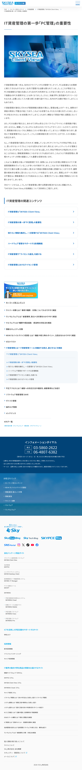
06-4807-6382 (45, 451)
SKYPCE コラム (8, 678)
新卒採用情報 (8, 649)
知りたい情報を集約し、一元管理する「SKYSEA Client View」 (34, 232)
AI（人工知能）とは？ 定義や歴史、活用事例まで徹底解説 (21, 712)
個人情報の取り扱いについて (14, 741)
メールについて (10, 756)
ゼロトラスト (11, 341)
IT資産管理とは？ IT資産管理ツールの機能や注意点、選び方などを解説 (34, 348)
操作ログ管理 (11, 407)
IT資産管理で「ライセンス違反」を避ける (25, 254)
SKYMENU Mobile (42, 606)
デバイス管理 (11, 400)
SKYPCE (41, 566)
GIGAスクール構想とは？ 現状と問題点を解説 (18, 717)
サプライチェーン (36, 426)
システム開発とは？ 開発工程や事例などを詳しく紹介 (20, 702)
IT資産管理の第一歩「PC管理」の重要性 (25, 222)
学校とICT (7, 635)
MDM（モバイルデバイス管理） (16, 487)
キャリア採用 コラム (10, 693)
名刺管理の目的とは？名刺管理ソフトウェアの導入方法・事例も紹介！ (25, 727)
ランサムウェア (18, 426)
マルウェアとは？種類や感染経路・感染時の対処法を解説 (28, 323)
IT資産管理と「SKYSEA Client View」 (24, 211)
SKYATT (41, 587)
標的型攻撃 (8, 426)
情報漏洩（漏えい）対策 (13, 492)
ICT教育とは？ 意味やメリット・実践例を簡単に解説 (20, 722)
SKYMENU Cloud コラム (11, 688)
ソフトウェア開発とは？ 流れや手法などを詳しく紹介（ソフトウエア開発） (25, 698)
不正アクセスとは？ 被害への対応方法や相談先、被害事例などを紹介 (33, 388)
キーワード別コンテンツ (15, 302)
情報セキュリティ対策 (14, 329)
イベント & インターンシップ (12, 654)
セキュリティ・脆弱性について (15, 753)
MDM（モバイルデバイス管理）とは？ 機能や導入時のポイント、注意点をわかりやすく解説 (41, 335)
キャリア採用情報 (9, 659)
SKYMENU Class (42, 613)
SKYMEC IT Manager (41, 580)
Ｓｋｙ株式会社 (43, 765)
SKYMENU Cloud (42, 599)
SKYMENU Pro (42, 619)
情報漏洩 (8, 496)
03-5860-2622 (45, 447)
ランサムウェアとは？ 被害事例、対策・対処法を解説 (20, 733)
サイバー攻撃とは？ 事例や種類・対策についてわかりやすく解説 (31, 310)
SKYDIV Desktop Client (41, 573)
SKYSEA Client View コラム (12, 683)
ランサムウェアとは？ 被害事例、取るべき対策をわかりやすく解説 (31, 316)
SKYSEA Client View (41, 559)
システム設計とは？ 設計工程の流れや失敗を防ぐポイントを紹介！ (24, 707)
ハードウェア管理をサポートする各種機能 (25, 243)
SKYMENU (7, 593)
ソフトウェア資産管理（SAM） (17, 394)
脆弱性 (27, 426)
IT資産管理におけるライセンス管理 (23, 264)
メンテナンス (11, 413)
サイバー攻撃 (10, 501)
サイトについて (9, 745)
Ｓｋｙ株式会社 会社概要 (12, 749)
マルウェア (9, 505)
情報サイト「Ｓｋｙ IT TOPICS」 (13, 673)
